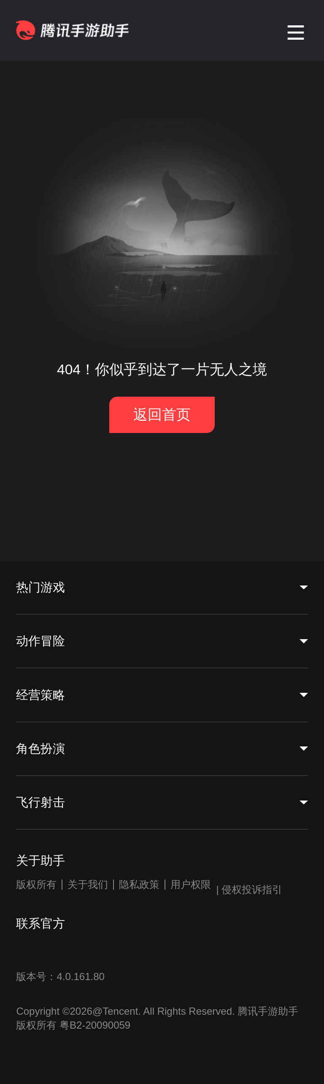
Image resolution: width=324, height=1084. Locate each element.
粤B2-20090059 (93, 1025)
